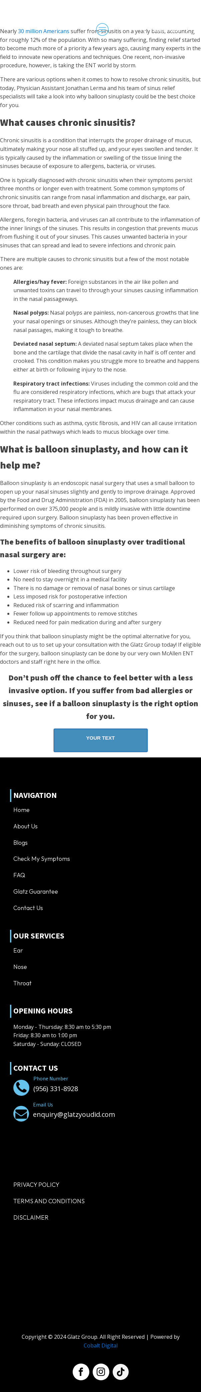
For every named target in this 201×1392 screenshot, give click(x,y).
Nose (20, 967)
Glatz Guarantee (35, 891)
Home (21, 810)
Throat (22, 983)
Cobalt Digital (101, 1345)
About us (25, 826)
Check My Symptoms (41, 859)
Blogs (20, 842)
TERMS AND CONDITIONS (49, 1201)
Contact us (28, 908)
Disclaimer (31, 1217)
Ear (18, 950)
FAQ (19, 875)
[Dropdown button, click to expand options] (169, 30)
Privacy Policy (36, 1185)
